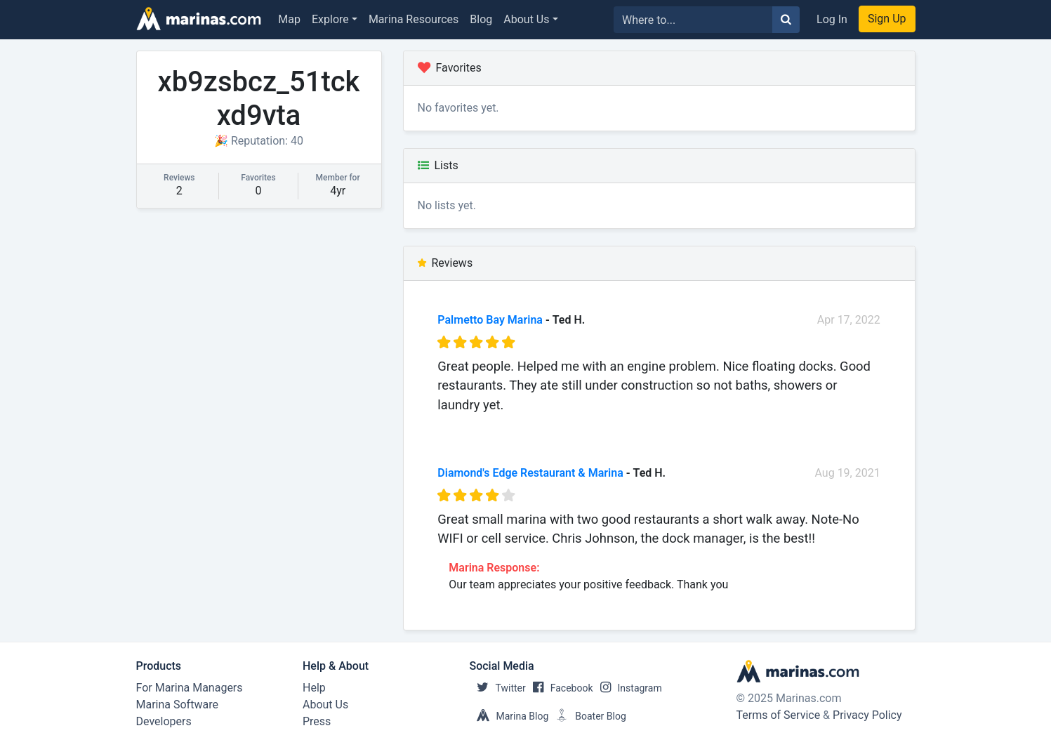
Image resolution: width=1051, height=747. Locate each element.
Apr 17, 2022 (848, 319)
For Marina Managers (189, 687)
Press (317, 721)
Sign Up (887, 18)
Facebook (559, 688)
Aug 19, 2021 (847, 473)
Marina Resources (413, 19)
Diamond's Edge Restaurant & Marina (530, 473)
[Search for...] (693, 19)
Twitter (498, 688)
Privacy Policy (867, 715)
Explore (330, 19)
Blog (481, 19)
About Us (526, 19)
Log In (832, 19)
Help (314, 687)
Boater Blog (587, 716)
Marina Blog (509, 716)
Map (289, 19)
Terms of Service (778, 715)
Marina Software (177, 704)
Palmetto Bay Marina (490, 319)
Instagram (627, 688)
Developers (164, 721)
